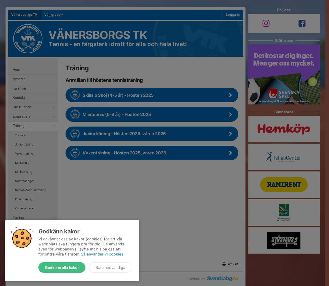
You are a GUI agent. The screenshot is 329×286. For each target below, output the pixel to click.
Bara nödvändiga (110, 267)
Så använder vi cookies (102, 254)
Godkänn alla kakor (62, 267)
